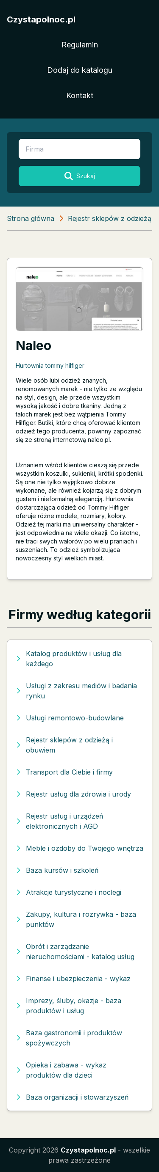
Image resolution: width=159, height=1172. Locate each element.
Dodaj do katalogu (79, 70)
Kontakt (79, 95)
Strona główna (30, 218)
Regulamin (79, 44)
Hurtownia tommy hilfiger (50, 365)
